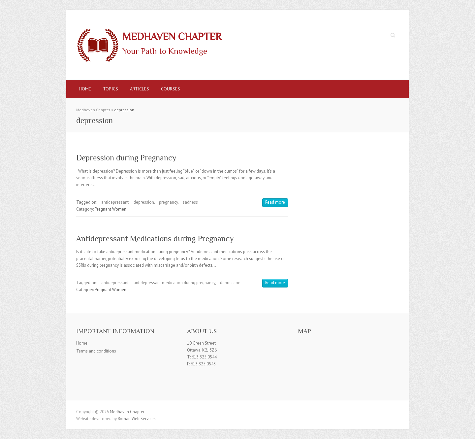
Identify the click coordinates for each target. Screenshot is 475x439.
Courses (170, 89)
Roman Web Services (137, 419)
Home (85, 89)
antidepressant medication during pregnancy (174, 283)
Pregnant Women (110, 209)
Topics (110, 89)
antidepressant (115, 202)
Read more (275, 202)
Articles (139, 89)
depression (144, 202)
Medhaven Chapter (171, 36)
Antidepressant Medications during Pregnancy (155, 238)
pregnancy (168, 202)
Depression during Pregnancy (126, 157)
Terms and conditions (96, 351)
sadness (190, 202)
